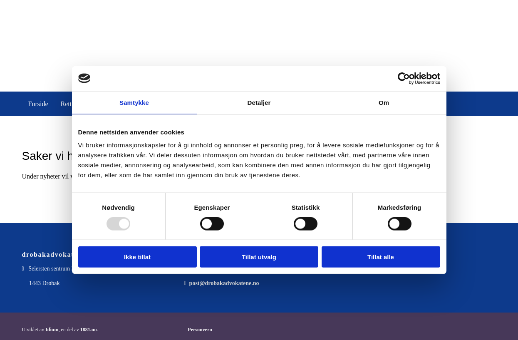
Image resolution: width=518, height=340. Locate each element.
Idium (51, 330)
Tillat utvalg (259, 257)
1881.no (88, 330)
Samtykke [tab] (134, 102)
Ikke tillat (137, 257)
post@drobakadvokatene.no (224, 283)
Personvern (200, 330)
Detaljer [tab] (259, 102)
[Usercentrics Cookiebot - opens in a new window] (403, 78)
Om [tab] (384, 102)
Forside (38, 103)
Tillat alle (380, 257)
